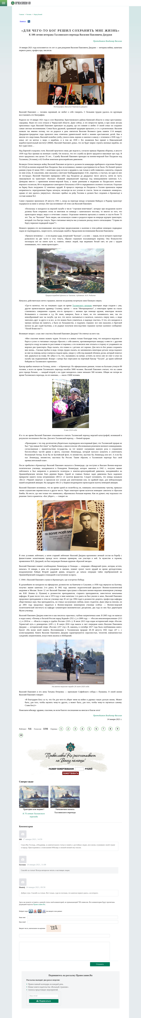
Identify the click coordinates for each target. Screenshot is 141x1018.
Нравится (23, 21)
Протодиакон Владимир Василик (107, 41)
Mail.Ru (40, 911)
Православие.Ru (39, 904)
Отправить (100, 964)
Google (44, 911)
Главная (21, 14)
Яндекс (35, 911)
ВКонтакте (31, 911)
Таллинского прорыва (82, 305)
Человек (28, 14)
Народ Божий (38, 14)
